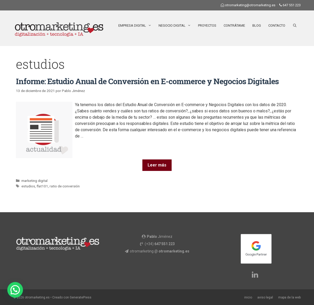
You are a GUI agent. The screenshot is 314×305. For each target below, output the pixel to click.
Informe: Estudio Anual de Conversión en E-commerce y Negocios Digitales (147, 81)
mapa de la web (289, 297)
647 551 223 (292, 5)
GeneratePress (80, 297)
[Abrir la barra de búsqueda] (295, 25)
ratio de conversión (65, 186)
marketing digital (34, 181)
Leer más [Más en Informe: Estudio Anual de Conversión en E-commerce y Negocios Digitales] (157, 165)
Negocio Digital (176, 25)
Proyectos (207, 25)
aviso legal (265, 297)
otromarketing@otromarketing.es (250, 5)
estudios (28, 186)
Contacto (276, 25)
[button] (15, 290)
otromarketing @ (159, 251)
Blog (256, 25)
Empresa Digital (136, 25)
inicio (248, 297)
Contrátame (234, 25)
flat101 (42, 186)
